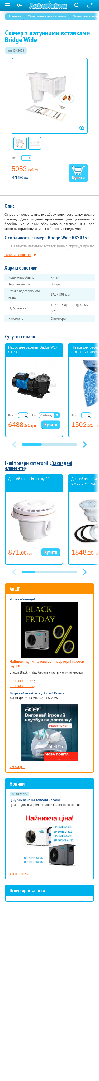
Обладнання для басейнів (47, 16)
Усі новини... (19, 874)
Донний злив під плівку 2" (28, 479)
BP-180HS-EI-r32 (22, 686)
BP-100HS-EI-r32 (22, 681)
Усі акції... (17, 767)
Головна (15, 16)
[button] (85, 444)
